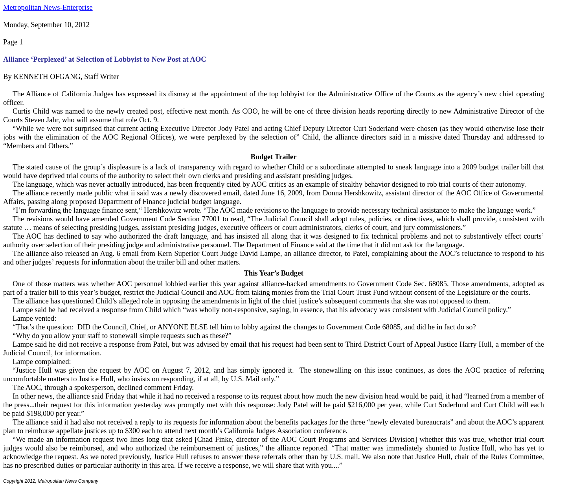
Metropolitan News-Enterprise (47, 7)
